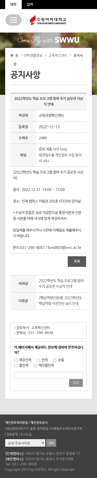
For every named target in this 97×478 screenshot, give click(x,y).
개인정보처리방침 (16, 423)
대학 (13, 4)
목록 (77, 261)
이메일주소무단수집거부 (66, 429)
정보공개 (12, 434)
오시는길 (26, 434)
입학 (30, 4)
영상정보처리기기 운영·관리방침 (27, 429)
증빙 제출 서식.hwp (53, 149)
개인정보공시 (39, 423)
